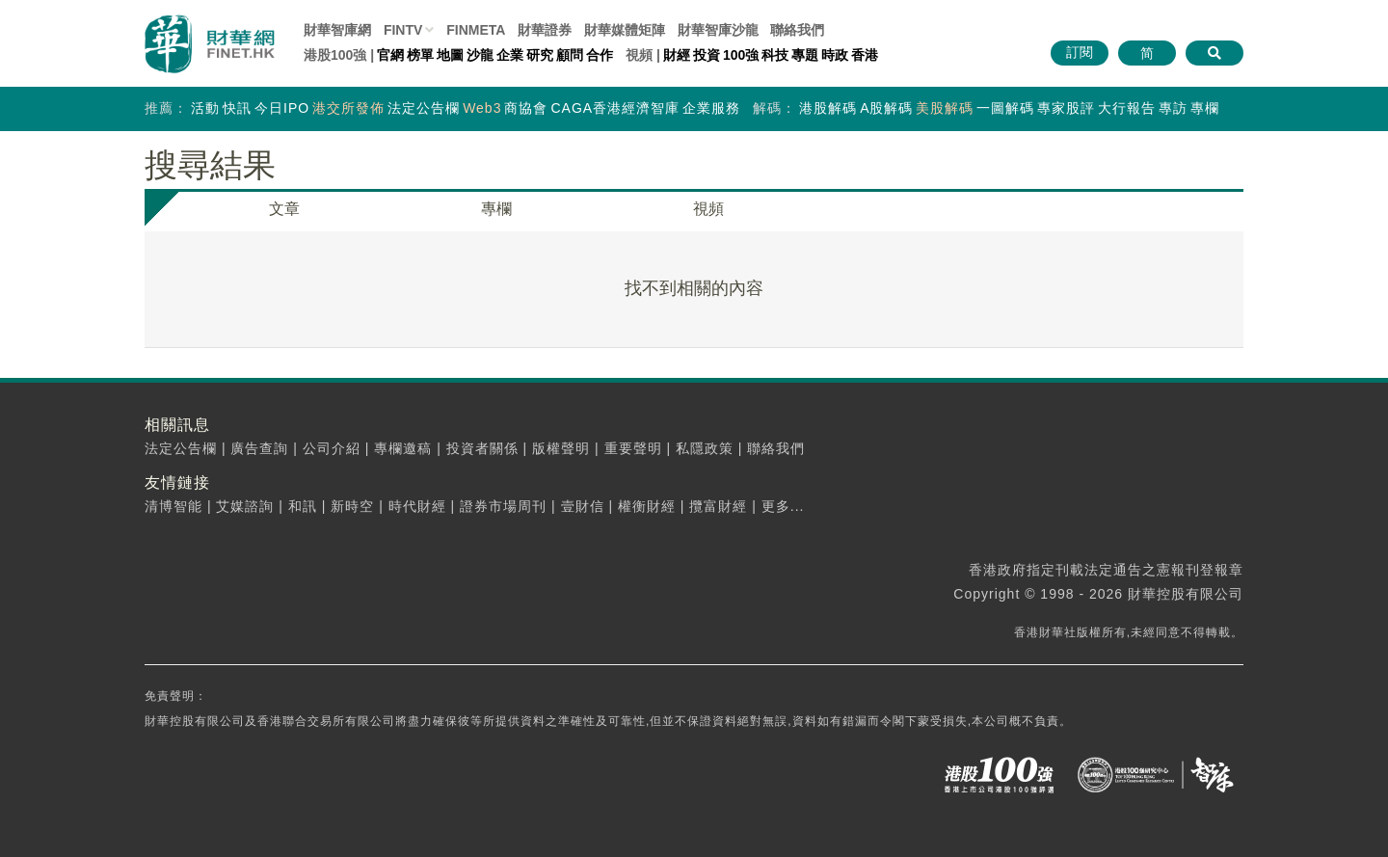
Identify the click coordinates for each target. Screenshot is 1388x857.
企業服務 (711, 108)
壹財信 (582, 506)
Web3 (482, 108)
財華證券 (545, 30)
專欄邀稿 (403, 448)
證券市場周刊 (503, 506)
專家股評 (1066, 108)
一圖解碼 (1005, 108)
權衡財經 (647, 506)
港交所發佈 (348, 108)
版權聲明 (561, 448)
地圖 (450, 55)
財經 (676, 55)
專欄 (1204, 108)
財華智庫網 (337, 30)
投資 (706, 55)
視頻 (708, 209)
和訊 (302, 506)
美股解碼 (945, 108)
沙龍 (480, 55)
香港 (864, 55)
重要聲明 (633, 448)
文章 (284, 209)
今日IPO (281, 108)
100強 (741, 55)
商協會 (525, 108)
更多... (783, 506)
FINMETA (475, 30)
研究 (539, 55)
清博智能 (173, 506)
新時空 (352, 506)
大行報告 (1127, 108)
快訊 (237, 108)
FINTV (403, 30)
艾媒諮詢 (245, 506)
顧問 (569, 55)
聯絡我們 (797, 30)
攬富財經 (718, 506)
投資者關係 (482, 448)
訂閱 (1079, 52)
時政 (834, 55)
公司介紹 (331, 448)
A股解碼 (886, 108)
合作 (599, 55)
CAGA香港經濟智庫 (615, 108)
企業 (509, 55)
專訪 (1173, 108)
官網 (390, 55)
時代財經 (417, 506)
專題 (804, 55)
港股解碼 (828, 108)
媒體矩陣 (624, 30)
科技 (774, 55)
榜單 (420, 55)
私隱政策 (705, 448)
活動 (205, 108)
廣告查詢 (259, 448)
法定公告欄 (423, 108)
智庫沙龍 (718, 30)
